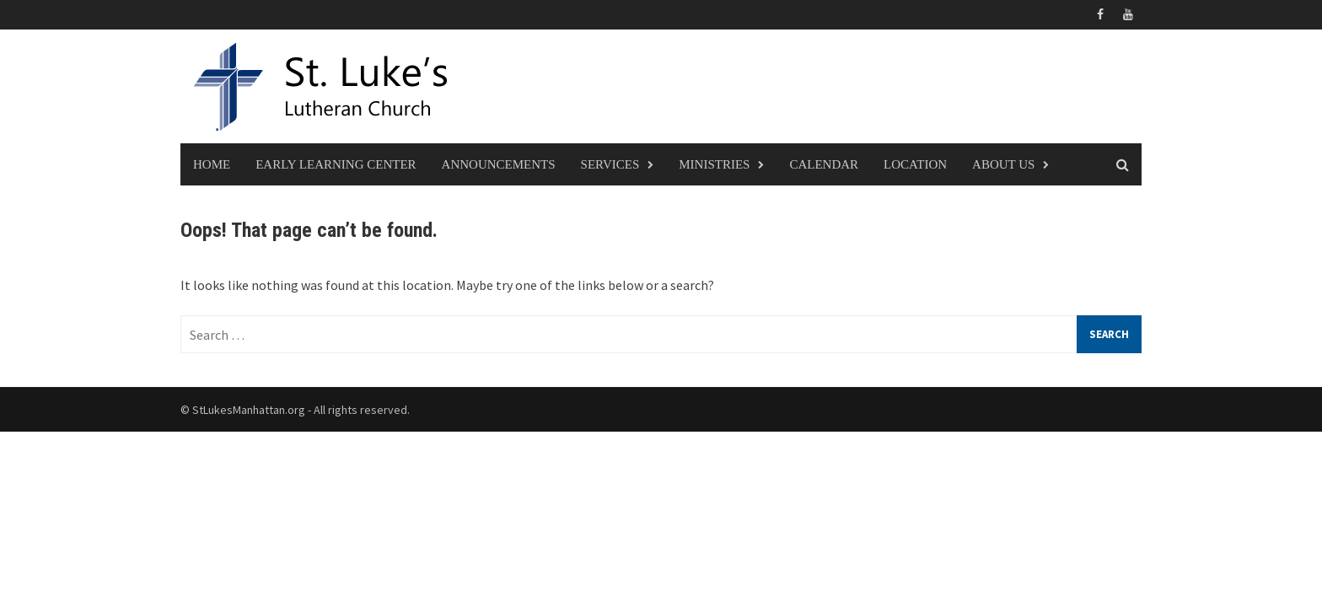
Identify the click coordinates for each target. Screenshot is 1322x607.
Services (610, 164)
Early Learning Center (335, 164)
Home (211, 164)
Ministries (714, 164)
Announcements (499, 164)
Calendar (823, 164)
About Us (1003, 164)
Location (915, 164)
